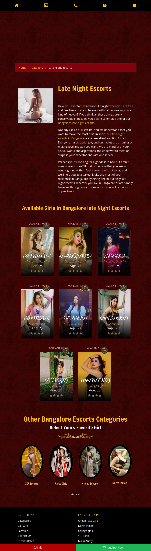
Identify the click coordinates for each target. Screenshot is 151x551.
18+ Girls (83, 536)
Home (22, 68)
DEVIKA (114, 318)
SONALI (37, 256)
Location (23, 530)
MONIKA (94, 380)
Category (37, 68)
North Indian (86, 525)
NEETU (114, 256)
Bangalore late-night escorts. (76, 123)
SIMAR (37, 318)
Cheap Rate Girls (88, 520)
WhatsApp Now (113, 547)
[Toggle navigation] (135, 5)
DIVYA (56, 380)
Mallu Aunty (85, 541)
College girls (85, 530)
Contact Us (24, 536)
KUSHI (75, 318)
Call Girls (23, 525)
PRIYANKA (79, 256)
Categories (24, 520)
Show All (75, 494)
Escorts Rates (26, 541)
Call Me (38, 547)
